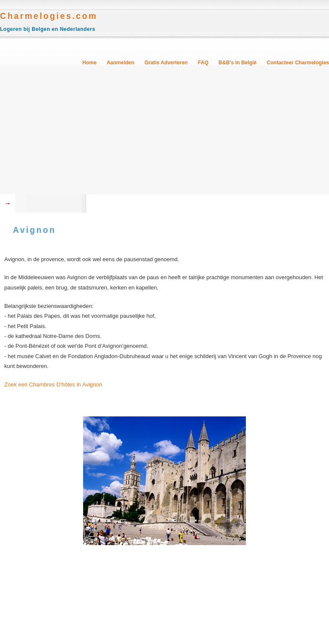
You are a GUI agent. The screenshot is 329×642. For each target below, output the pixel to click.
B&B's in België (237, 63)
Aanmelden (121, 63)
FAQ (203, 63)
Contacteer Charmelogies (298, 63)
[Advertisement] (164, 130)
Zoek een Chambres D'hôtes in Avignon (53, 384)
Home (89, 63)
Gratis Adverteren (166, 63)
